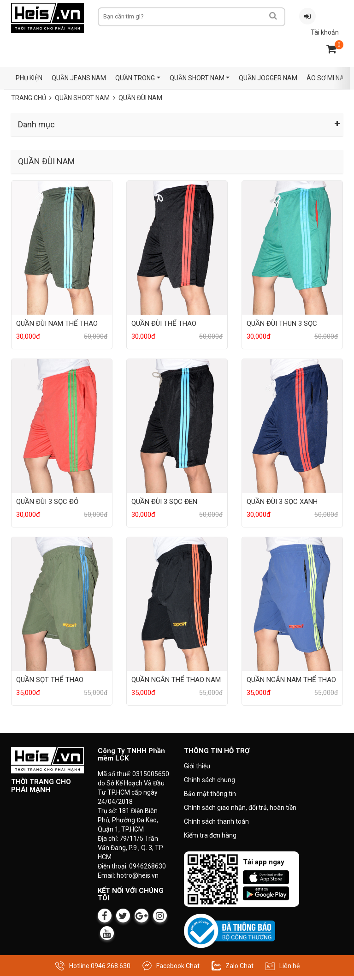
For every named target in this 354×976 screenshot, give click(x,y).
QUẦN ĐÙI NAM (140, 98)
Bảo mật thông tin (210, 793)
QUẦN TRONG (135, 78)
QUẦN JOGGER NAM (268, 78)
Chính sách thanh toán (216, 821)
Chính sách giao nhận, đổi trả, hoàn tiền (240, 807)
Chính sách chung (209, 780)
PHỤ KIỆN (29, 78)
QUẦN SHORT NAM (197, 78)
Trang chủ (28, 98)
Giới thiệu (197, 766)
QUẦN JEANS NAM (79, 78)
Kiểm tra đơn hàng (210, 835)
